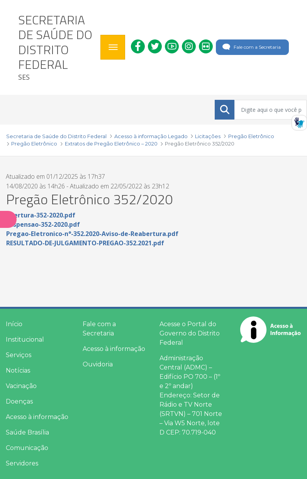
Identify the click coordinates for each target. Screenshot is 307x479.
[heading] (56, 47)
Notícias (18, 370)
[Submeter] (224, 109)
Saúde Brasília (27, 432)
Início (14, 324)
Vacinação (21, 386)
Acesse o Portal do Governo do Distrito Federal (189, 333)
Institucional (25, 339)
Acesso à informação (37, 417)
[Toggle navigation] (112, 47)
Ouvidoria (98, 364)
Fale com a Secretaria (251, 47)
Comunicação (27, 448)
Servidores (22, 463)
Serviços (18, 355)
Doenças (19, 401)
